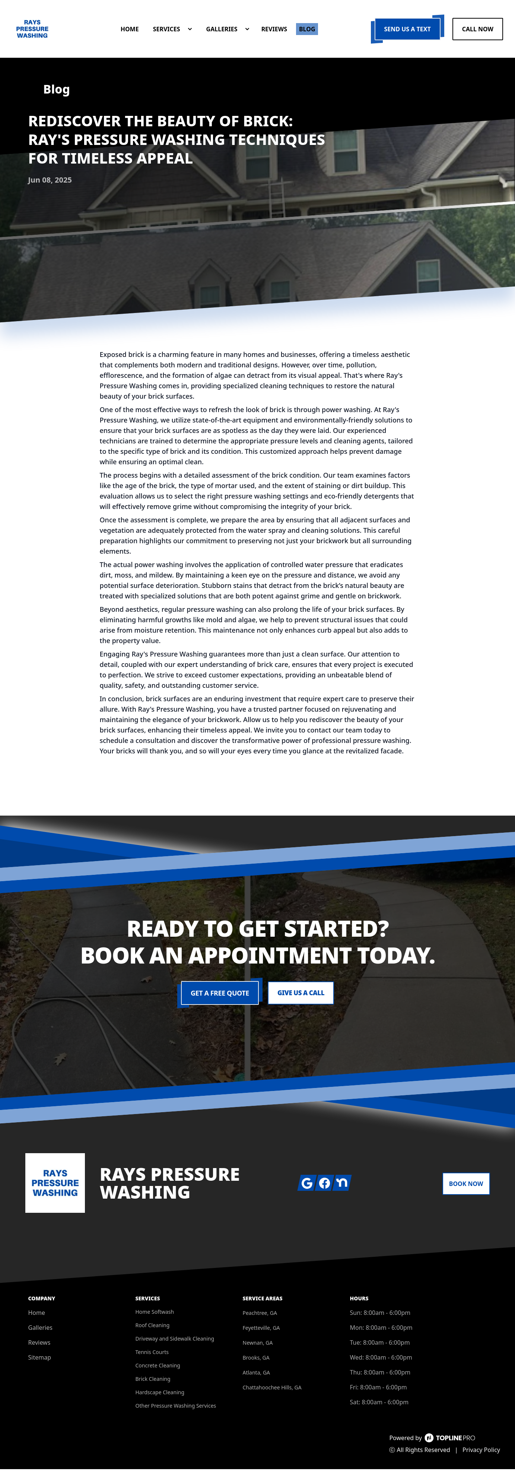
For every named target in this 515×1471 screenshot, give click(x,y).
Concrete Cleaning (158, 1367)
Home (36, 1314)
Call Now (477, 30)
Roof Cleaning (153, 1327)
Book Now (466, 1185)
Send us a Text (407, 30)
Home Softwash (155, 1313)
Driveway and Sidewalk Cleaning (175, 1340)
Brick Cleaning (153, 1380)
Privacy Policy (481, 1452)
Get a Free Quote (218, 994)
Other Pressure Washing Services (176, 1407)
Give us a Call (301, 994)
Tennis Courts (152, 1353)
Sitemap (39, 1359)
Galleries (40, 1329)
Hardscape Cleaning (160, 1394)
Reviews (39, 1344)
